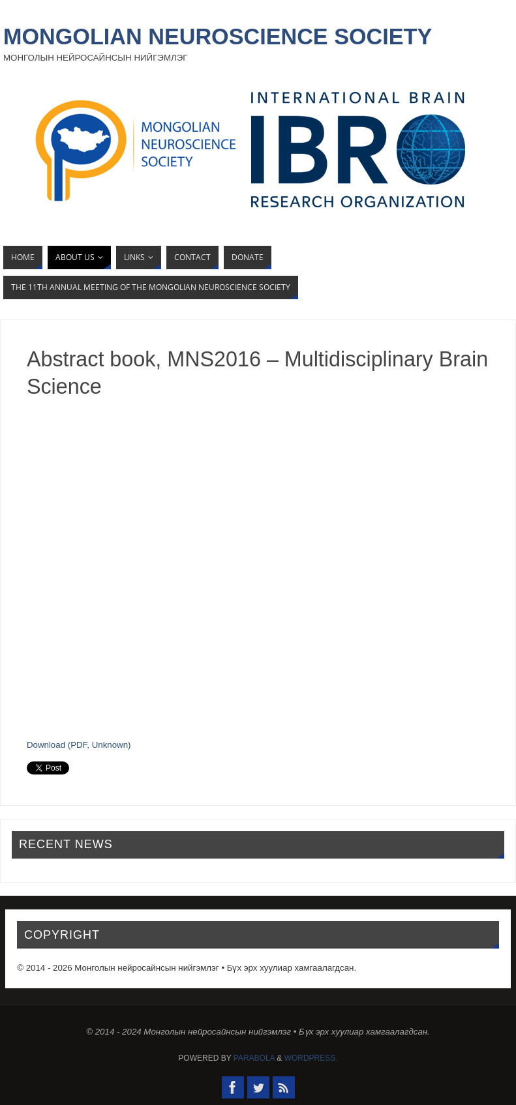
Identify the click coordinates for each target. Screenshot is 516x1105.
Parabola (254, 1058)
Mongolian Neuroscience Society (217, 36)
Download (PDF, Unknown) (79, 745)
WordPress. (311, 1058)
